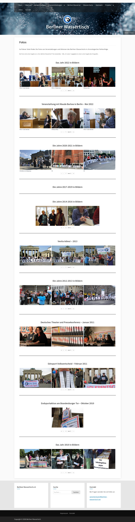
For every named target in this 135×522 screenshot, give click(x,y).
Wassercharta (88, 5)
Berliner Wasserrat (74, 5)
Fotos (21, 10)
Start (20, 5)
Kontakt (28, 10)
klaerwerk (99, 5)
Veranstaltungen (40, 5)
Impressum (64, 513)
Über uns (28, 5)
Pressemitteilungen (55, 5)
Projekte (108, 5)
